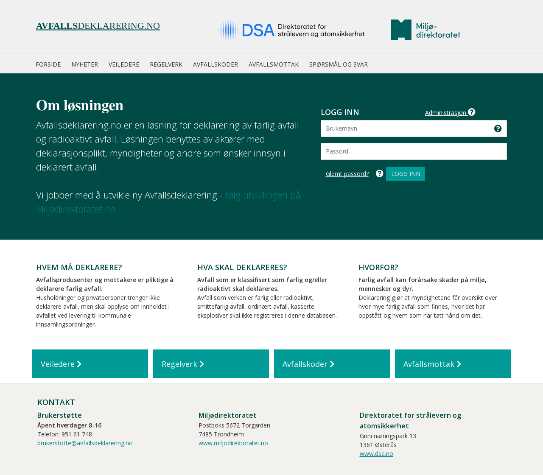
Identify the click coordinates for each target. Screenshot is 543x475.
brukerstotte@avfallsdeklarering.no (85, 443)
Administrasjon (450, 112)
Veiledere (124, 64)
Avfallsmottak (274, 64)
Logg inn (405, 174)
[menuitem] (53, 64)
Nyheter (84, 64)
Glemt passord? (347, 174)
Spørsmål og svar (338, 64)
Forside (48, 64)
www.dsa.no (376, 454)
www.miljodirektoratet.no (233, 443)
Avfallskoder (215, 64)
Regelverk (166, 64)
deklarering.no (98, 25)
